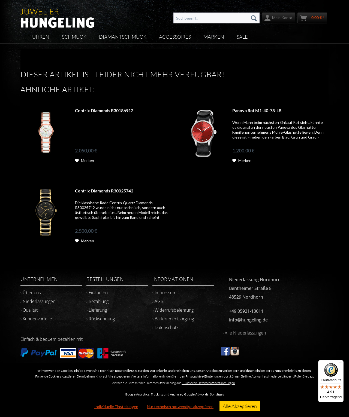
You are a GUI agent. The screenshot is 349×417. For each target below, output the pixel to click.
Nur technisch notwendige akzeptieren (180, 406)
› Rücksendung (100, 319)
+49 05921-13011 (246, 311)
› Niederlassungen (37, 301)
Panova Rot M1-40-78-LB (256, 110)
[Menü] (340, 363)
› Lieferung (96, 310)
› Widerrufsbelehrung (173, 310)
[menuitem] (216, 18)
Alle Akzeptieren (240, 406)
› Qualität (29, 310)
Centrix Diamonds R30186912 (104, 110)
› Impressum (164, 293)
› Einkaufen (97, 293)
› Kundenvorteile (36, 319)
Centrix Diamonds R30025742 (104, 190)
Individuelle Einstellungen (116, 406)
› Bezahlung (97, 301)
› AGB (157, 301)
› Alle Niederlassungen (244, 333)
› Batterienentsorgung (173, 319)
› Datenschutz (165, 327)
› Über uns (30, 293)
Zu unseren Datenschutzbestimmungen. (208, 383)
